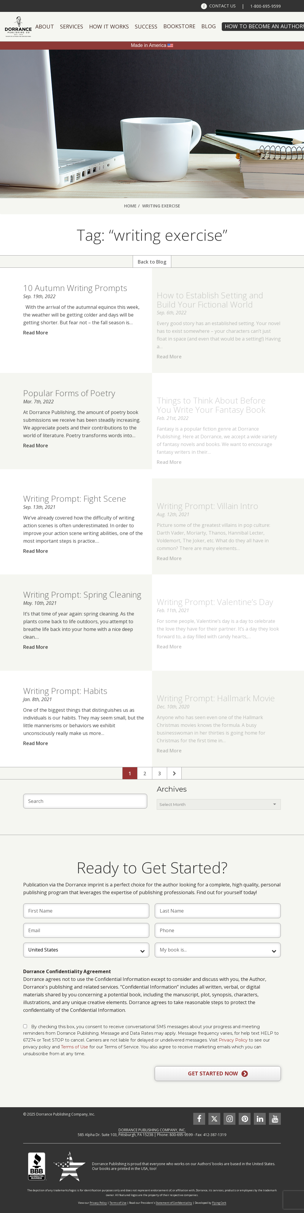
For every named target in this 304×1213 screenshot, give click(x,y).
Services (71, 26)
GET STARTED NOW (218, 1073)
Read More (35, 343)
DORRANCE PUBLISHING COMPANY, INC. (152, 1129)
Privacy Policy (233, 1040)
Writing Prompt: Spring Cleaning (82, 605)
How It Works (109, 26)
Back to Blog (152, 262)
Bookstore (179, 26)
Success (146, 26)
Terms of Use (74, 1047)
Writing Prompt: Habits (65, 701)
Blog (208, 26)
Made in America (148, 45)
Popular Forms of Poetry (69, 403)
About (44, 26)
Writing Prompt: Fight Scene (74, 508)
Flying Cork (219, 1203)
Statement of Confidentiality (174, 1203)
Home (130, 206)
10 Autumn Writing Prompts (75, 298)
